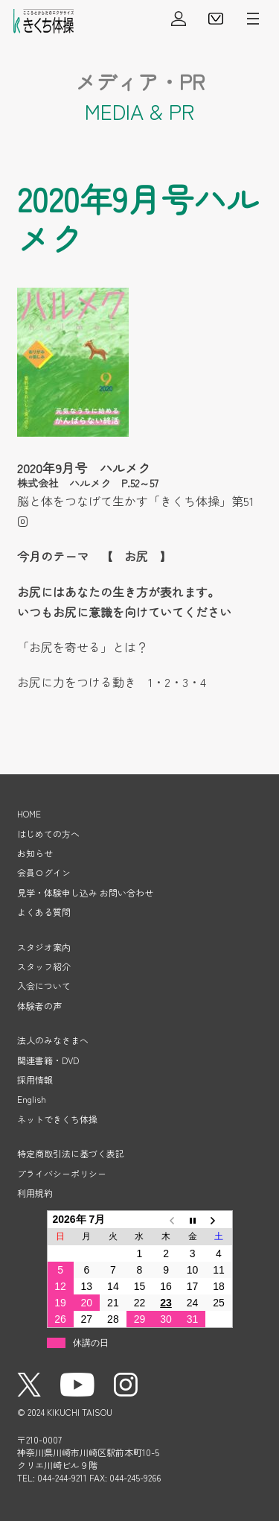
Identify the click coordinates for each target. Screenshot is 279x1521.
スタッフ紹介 (44, 966)
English (31, 1098)
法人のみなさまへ (53, 1040)
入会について (44, 985)
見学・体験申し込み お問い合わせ (85, 892)
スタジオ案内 (44, 946)
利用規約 (35, 1192)
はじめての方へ (48, 833)
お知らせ (35, 853)
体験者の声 (39, 1005)
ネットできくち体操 (57, 1119)
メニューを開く (253, 18)
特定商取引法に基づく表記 (70, 1153)
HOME (29, 813)
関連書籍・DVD (48, 1060)
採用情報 (35, 1079)
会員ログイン (178, 18)
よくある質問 (44, 911)
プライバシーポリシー (61, 1173)
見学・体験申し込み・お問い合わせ (215, 18)
